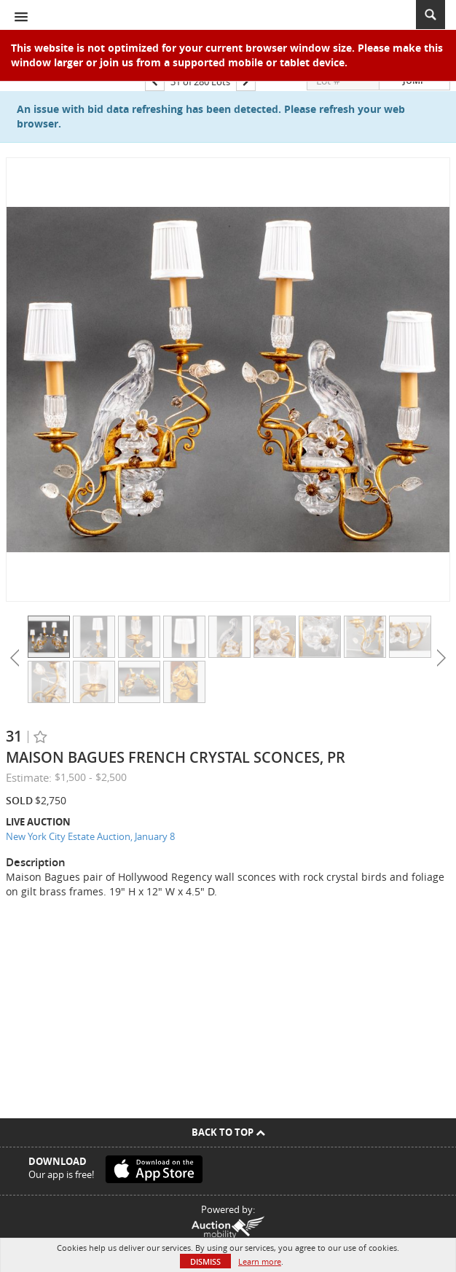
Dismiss (205, 1261)
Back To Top (228, 1132)
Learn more (259, 1261)
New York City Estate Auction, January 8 (90, 836)
